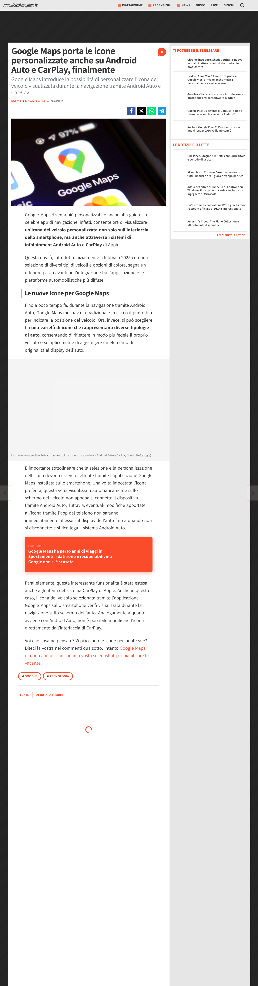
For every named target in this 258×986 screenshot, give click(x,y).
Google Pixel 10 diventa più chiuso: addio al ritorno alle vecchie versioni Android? (215, 112)
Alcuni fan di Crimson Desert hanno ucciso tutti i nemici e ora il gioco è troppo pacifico (215, 174)
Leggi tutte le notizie (231, 235)
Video (200, 5)
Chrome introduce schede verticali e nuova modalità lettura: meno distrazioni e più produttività (214, 63)
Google (29, 676)
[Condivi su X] (141, 111)
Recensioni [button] (159, 5)
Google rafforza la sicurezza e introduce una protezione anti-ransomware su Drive (215, 96)
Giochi (229, 5)
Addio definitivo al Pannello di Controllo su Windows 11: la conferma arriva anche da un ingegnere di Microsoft (215, 190)
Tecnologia (58, 676)
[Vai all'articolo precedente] (252, 493)
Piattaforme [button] (130, 5)
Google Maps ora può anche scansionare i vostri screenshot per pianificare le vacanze (87, 655)
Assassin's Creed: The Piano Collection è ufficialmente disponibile (213, 223)
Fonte (24, 695)
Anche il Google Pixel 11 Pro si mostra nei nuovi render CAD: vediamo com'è (213, 129)
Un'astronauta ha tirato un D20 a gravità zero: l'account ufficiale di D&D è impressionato (216, 207)
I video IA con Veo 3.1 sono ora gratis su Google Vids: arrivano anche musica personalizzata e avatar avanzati (212, 79)
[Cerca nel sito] (242, 5)
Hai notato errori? (48, 695)
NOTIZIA (16, 101)
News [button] (183, 5)
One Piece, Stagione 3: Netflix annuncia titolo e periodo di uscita (216, 157)
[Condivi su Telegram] (162, 111)
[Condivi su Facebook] (131, 111)
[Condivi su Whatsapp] (151, 111)
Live (214, 5)
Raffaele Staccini (34, 101)
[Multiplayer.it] (20, 5)
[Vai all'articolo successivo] (5, 493)
